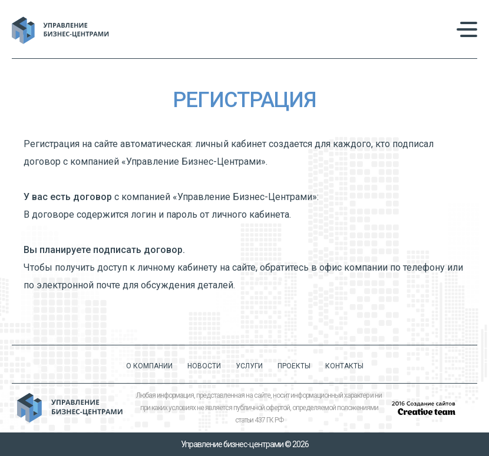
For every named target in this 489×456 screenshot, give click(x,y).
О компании (149, 366)
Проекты (293, 366)
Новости (204, 366)
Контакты (344, 366)
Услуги (249, 366)
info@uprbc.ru (368, 40)
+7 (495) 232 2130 (378, 30)
